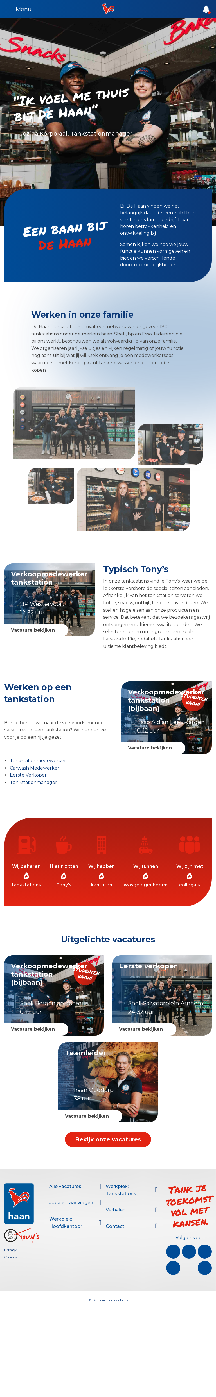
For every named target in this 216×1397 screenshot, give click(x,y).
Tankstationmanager (33, 782)
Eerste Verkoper (28, 775)
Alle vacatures (65, 1186)
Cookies (10, 1257)
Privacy (10, 1250)
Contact (115, 1226)
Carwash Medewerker (34, 768)
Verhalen (115, 1210)
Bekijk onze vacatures (108, 1139)
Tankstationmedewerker (38, 760)
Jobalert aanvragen (71, 1202)
